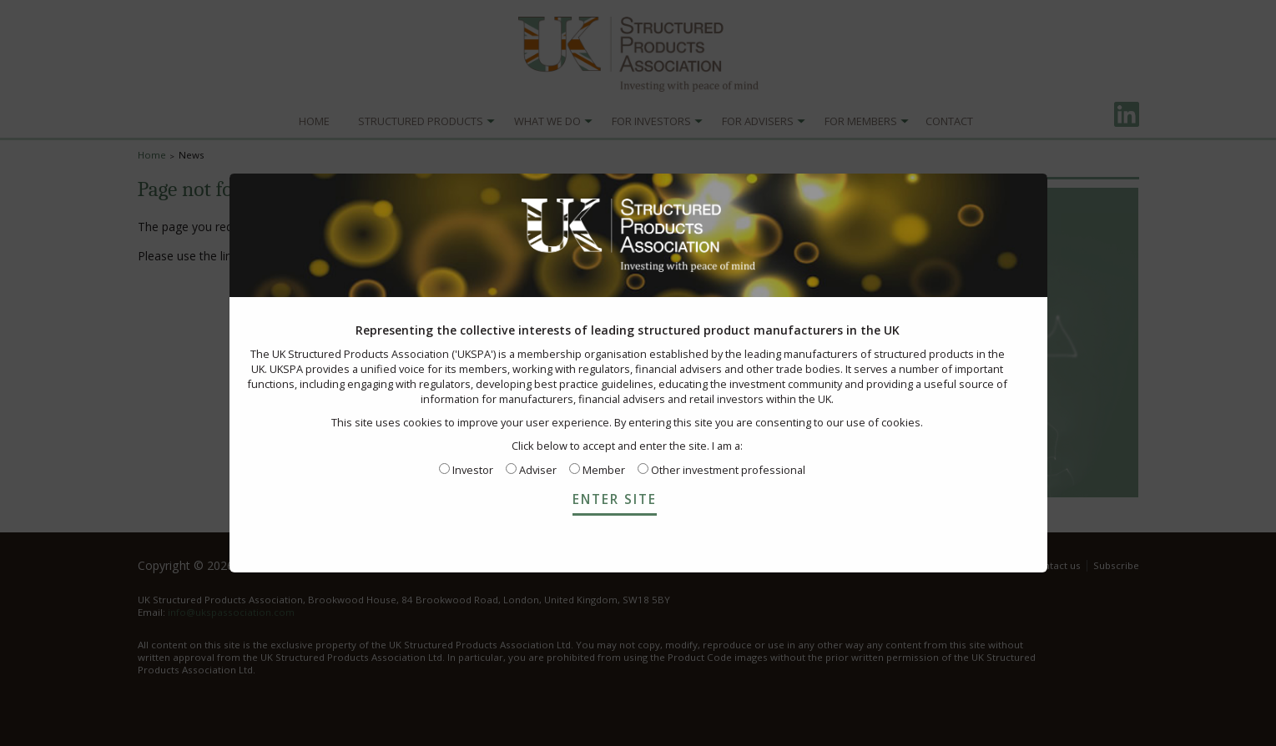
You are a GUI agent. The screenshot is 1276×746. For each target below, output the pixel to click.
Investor (466, 469)
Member (597, 469)
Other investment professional (721, 469)
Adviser (531, 469)
